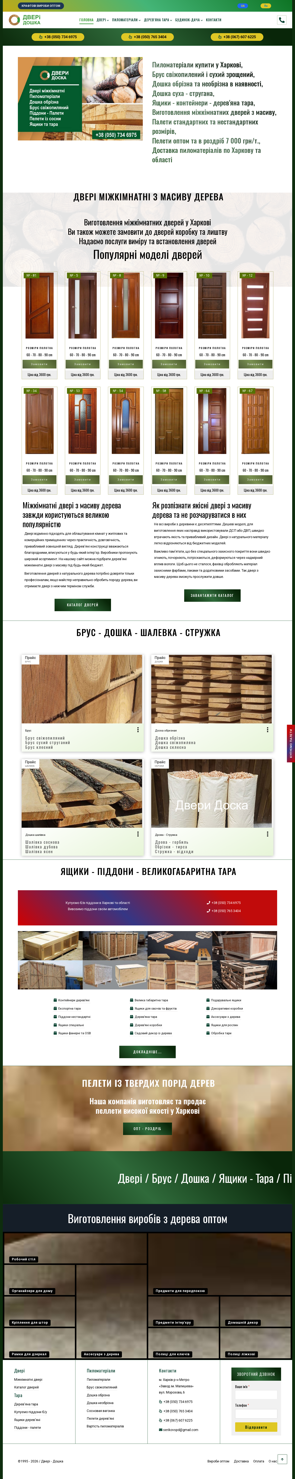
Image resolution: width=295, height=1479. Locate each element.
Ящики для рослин (222, 1025)
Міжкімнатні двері (28, 1379)
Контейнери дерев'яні (72, 1000)
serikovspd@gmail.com (180, 1430)
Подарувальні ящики (223, 1000)
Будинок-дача (187, 19)
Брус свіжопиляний (102, 1387)
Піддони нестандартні (72, 1017)
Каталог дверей (83, 604)
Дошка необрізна (100, 1403)
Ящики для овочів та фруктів (153, 1008)
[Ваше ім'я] (256, 1395)
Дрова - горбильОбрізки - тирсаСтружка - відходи (174, 846)
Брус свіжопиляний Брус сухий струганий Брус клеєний (47, 742)
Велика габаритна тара (149, 1000)
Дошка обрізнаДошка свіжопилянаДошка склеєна (175, 742)
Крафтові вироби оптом (41, 6)
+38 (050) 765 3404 (147, 37)
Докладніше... (147, 1051)
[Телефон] (256, 1414)
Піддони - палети (27, 1427)
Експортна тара (67, 1008)
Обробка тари (218, 1033)
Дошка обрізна (98, 1395)
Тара (18, 1395)
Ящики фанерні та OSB (72, 1033)
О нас (273, 1461)
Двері (101, 19)
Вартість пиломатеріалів (105, 1426)
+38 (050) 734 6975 (58, 37)
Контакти (213, 19)
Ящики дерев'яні (27, 1420)
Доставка (241, 1461)
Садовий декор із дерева (151, 1033)
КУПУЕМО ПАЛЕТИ (291, 743)
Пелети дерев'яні (100, 1418)
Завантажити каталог (212, 595)
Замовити (39, 364)
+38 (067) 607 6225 (237, 37)
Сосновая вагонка (101, 1411)
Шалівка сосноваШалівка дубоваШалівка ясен (42, 846)
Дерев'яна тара (156, 19)
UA (243, 5)
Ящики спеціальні (69, 1025)
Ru (266, 5)
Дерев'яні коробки (146, 1025)
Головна (86, 19)
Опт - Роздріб (147, 1128)
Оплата (258, 1461)
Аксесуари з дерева (223, 1017)
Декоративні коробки (224, 1008)
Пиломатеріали (125, 19)
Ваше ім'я (242, 1386)
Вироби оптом (218, 1461)
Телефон (242, 1405)
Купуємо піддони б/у (30, 1412)
